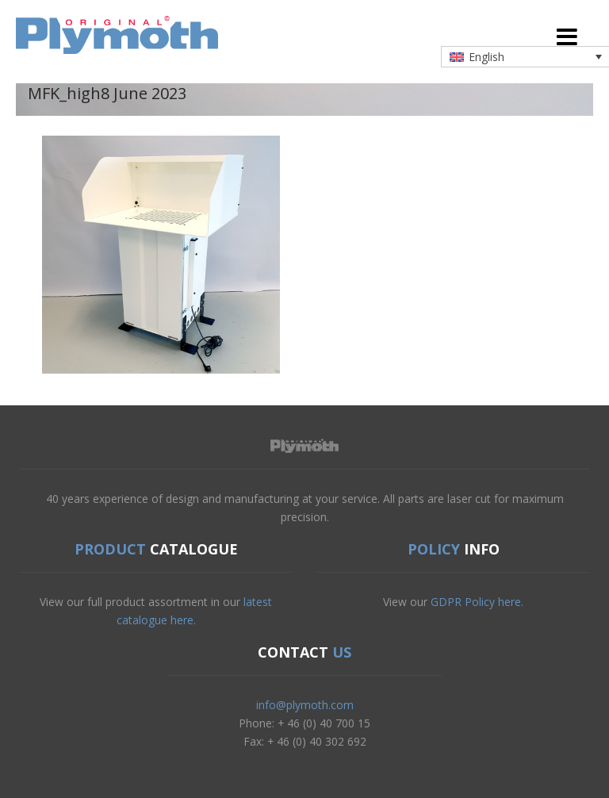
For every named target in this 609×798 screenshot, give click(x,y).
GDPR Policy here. (477, 601)
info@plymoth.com (305, 704)
